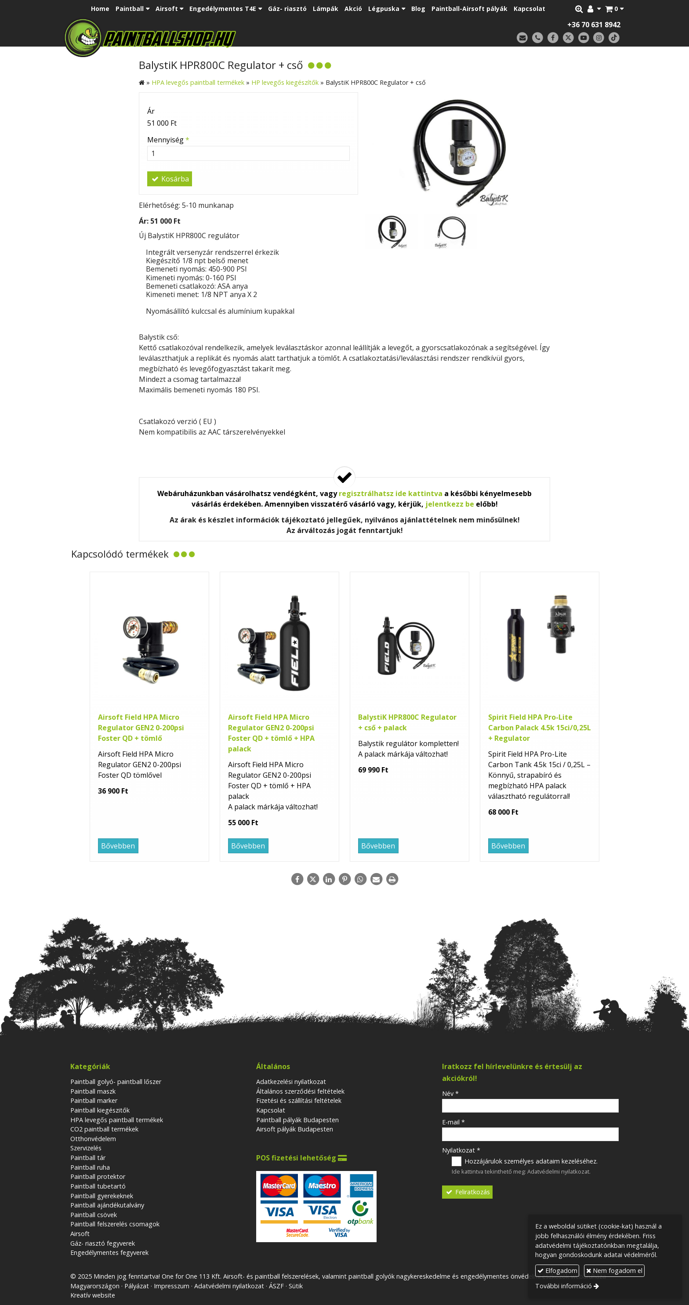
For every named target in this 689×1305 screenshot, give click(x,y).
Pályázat (136, 1286)
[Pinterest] (344, 879)
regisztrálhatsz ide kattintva (390, 493)
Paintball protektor (97, 1176)
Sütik (296, 1286)
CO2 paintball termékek (104, 1129)
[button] (614, 9)
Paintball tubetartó (98, 1186)
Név (450, 1093)
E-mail (453, 1122)
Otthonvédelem (93, 1139)
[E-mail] (522, 38)
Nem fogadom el (614, 1270)
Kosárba (169, 179)
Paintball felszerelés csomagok (115, 1224)
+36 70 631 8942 (593, 24)
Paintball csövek (93, 1215)
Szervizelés (86, 1148)
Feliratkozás (467, 1192)
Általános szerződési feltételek (300, 1091)
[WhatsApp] (360, 879)
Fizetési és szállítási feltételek (298, 1100)
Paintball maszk (93, 1091)
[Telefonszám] (537, 38)
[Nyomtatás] (392, 879)
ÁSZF (276, 1286)
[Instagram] (598, 38)
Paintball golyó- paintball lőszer (115, 1081)
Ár (151, 111)
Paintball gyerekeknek (101, 1196)
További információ (563, 1286)
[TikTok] (614, 38)
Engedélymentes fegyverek (109, 1252)
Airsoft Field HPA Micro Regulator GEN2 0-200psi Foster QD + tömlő (141, 727)
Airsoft (80, 1233)
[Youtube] (583, 38)
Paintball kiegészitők (100, 1110)
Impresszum (171, 1286)
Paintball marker (93, 1100)
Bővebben (118, 846)
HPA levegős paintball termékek (116, 1120)
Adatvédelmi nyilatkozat (558, 1171)
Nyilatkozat (461, 1150)
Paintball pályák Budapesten (297, 1120)
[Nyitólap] (211, 37)
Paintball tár (87, 1157)
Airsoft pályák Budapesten (294, 1129)
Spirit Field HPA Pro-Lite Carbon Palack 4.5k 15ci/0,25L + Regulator (539, 727)
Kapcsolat (270, 1110)
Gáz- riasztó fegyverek (102, 1243)
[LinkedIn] (329, 879)
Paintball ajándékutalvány (107, 1205)
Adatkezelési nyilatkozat (291, 1081)
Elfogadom (557, 1270)
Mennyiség (168, 140)
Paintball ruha (90, 1167)
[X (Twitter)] (568, 38)
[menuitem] (100, 9)
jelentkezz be (449, 504)
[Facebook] (553, 38)
